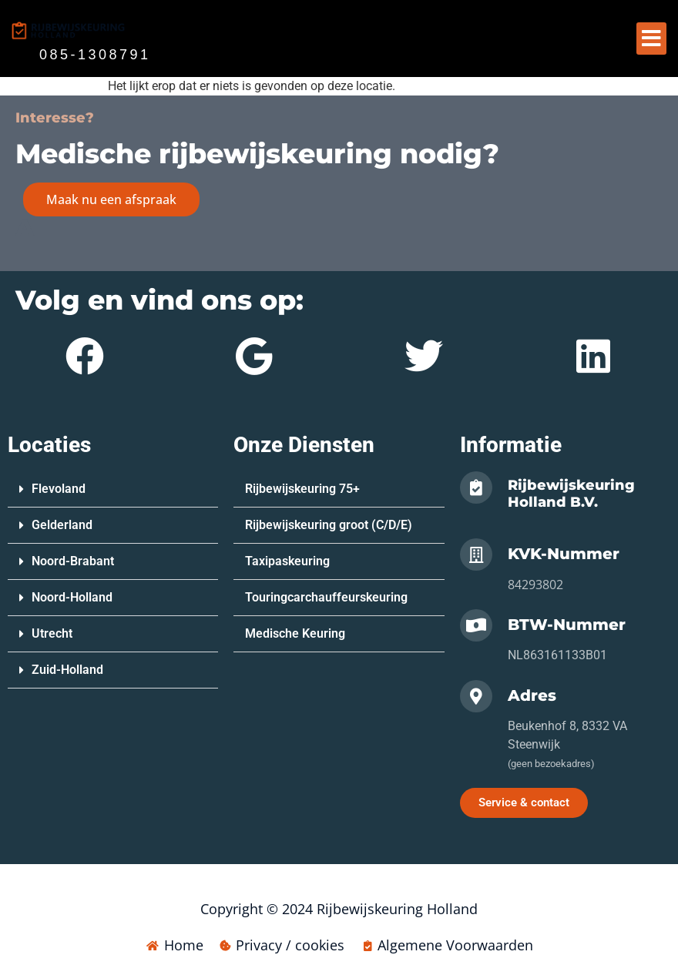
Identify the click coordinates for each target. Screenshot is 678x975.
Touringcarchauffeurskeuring (326, 597)
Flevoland (59, 488)
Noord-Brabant (73, 561)
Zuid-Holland (67, 669)
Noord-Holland (72, 597)
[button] (651, 38)
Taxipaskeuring (287, 561)
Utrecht (52, 633)
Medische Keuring (295, 633)
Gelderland (62, 525)
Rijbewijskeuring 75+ (302, 488)
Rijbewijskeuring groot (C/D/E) (328, 525)
